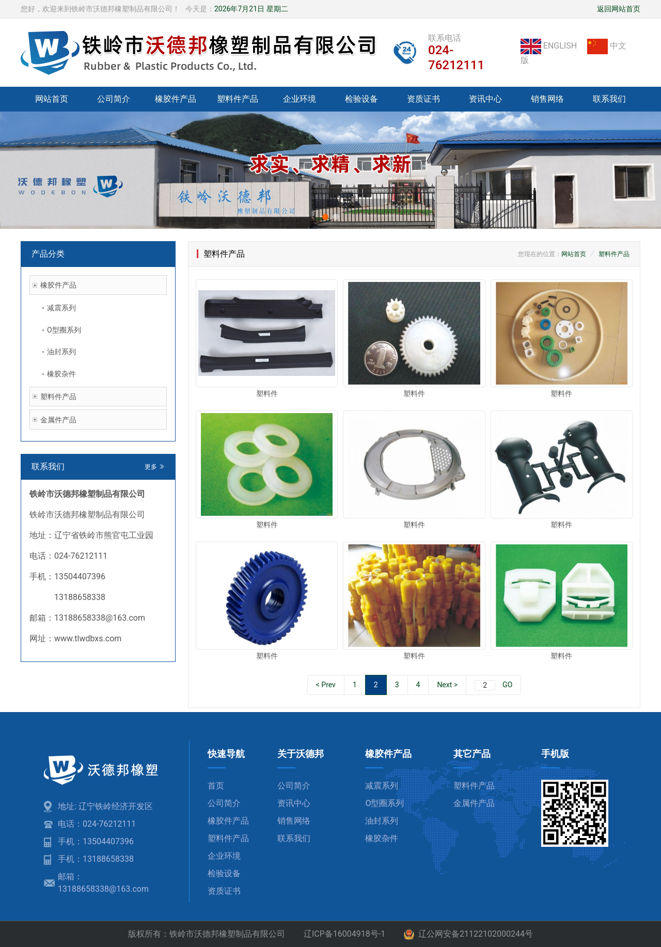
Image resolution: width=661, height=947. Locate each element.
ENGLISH (550, 46)
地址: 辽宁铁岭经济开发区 (105, 806)
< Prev (326, 685)
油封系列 (61, 352)
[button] (325, 217)
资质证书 (423, 99)
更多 (155, 466)
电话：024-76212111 (97, 824)
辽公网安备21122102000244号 (468, 934)
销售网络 (547, 99)
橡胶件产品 (175, 99)
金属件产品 (58, 420)
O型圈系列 (64, 330)
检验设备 (361, 99)
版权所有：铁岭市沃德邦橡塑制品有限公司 (206, 934)
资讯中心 (485, 99)
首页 (216, 786)
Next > (447, 685)
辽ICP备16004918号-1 (344, 934)
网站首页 (51, 99)
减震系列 (61, 308)
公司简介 (113, 99)
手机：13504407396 (96, 841)
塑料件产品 (237, 99)
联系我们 (609, 99)
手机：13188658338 (96, 859)
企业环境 (299, 99)
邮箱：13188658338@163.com (103, 883)
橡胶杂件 (61, 374)
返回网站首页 (618, 9)
